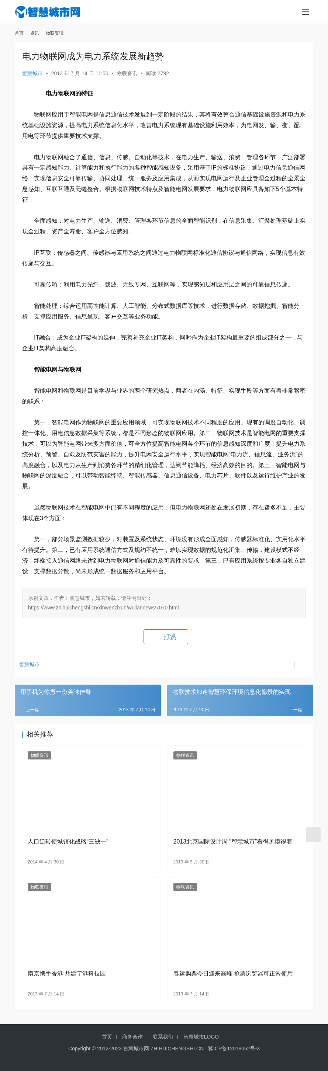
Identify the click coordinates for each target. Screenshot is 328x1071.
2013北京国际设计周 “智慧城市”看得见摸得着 (233, 841)
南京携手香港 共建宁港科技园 (67, 973)
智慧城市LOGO (201, 1037)
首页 (19, 33)
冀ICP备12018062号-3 (234, 1048)
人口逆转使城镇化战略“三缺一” (68, 841)
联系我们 (163, 1037)
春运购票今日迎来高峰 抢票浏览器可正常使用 (233, 973)
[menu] (305, 11)
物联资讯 (127, 73)
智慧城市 (32, 73)
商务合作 (132, 1037)
